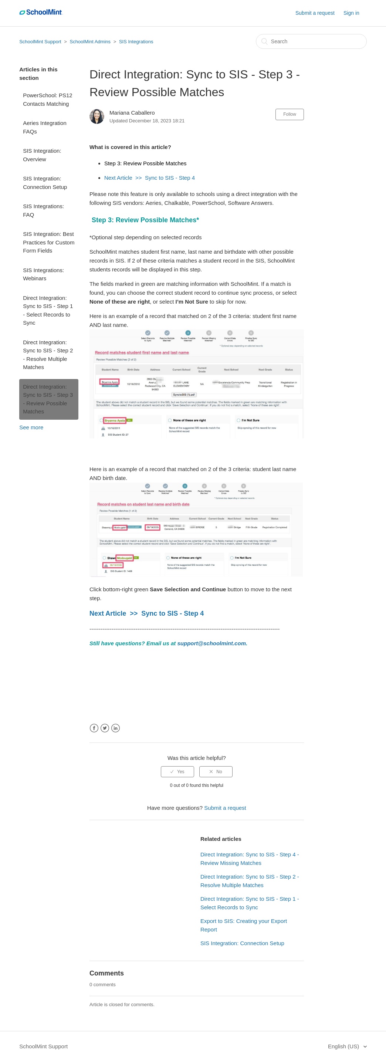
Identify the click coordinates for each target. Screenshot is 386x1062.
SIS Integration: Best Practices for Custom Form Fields (48, 242)
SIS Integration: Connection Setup (45, 182)
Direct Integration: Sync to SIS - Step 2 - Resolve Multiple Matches (48, 355)
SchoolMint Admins (90, 41)
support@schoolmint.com (211, 643)
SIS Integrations (136, 41)
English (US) (344, 1046)
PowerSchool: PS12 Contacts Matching (47, 99)
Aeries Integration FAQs (45, 127)
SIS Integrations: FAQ (43, 210)
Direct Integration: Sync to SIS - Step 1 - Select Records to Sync (48, 310)
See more (31, 427)
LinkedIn (115, 728)
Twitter (104, 728)
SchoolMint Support (40, 41)
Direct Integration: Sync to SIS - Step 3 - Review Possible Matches (48, 399)
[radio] (177, 771)
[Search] (311, 41)
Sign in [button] (351, 13)
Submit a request (315, 13)
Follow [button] (289, 114)
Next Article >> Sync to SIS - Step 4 (149, 178)
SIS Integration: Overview (42, 155)
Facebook (94, 728)
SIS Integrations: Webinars (43, 274)
